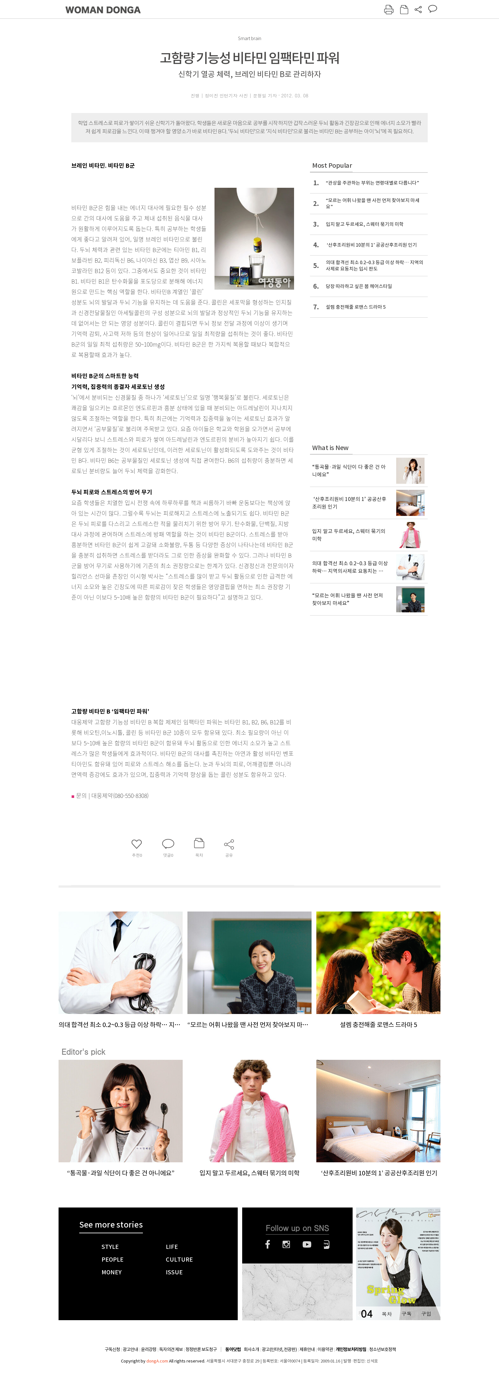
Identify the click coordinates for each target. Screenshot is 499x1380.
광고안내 (130, 1349)
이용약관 (325, 1349)
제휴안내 (307, 1349)
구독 (406, 1313)
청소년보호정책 (382, 1349)
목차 (387, 1313)
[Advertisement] (166, 653)
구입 (426, 1313)
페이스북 (267, 1244)
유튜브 (307, 1244)
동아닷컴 (233, 1349)
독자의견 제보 (171, 1349)
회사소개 (251, 1349)
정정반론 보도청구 (201, 1349)
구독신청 (112, 1349)
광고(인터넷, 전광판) (279, 1349)
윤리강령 (148, 1349)
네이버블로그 (326, 1244)
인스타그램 (286, 1244)
